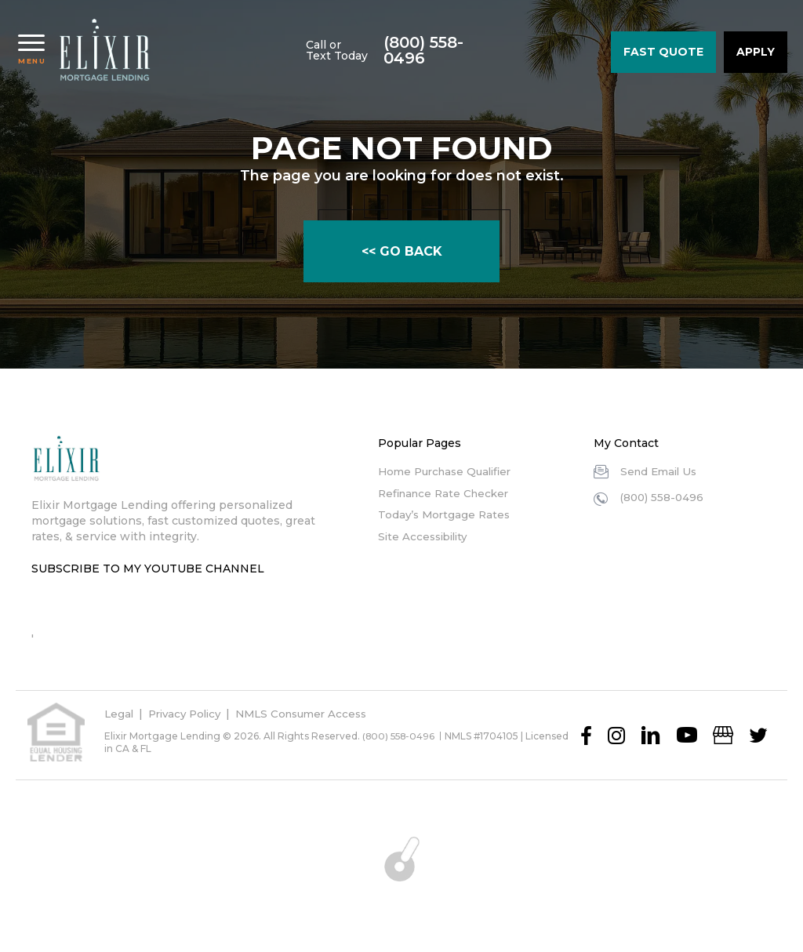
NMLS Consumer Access (313, 714)
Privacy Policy (189, 714)
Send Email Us (661, 471)
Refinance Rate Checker (447, 493)
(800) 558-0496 (542, 51)
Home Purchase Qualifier (449, 471)
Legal (119, 714)
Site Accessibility (426, 536)
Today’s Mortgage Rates (446, 514)
